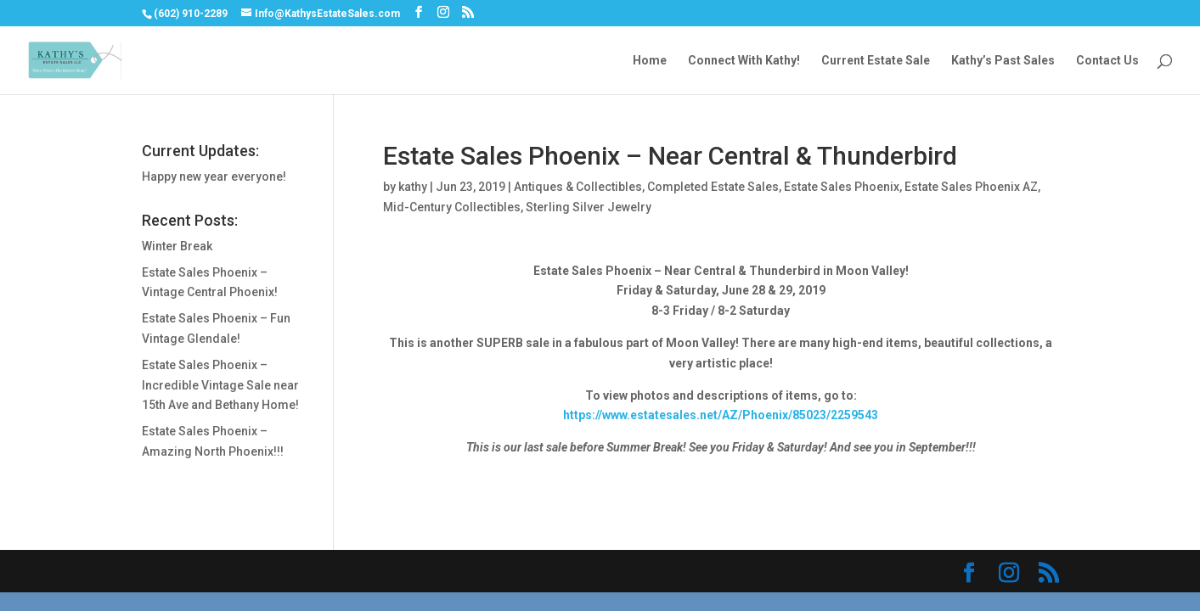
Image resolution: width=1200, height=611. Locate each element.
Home (650, 60)
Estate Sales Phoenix (841, 186)
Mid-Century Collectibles (452, 207)
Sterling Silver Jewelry (588, 207)
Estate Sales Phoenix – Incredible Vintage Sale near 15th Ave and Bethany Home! (220, 385)
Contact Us (1107, 60)
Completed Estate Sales (713, 186)
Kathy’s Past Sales (1003, 60)
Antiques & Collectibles (578, 186)
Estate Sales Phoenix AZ (971, 186)
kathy (412, 186)
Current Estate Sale (875, 60)
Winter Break (177, 246)
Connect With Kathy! (744, 60)
